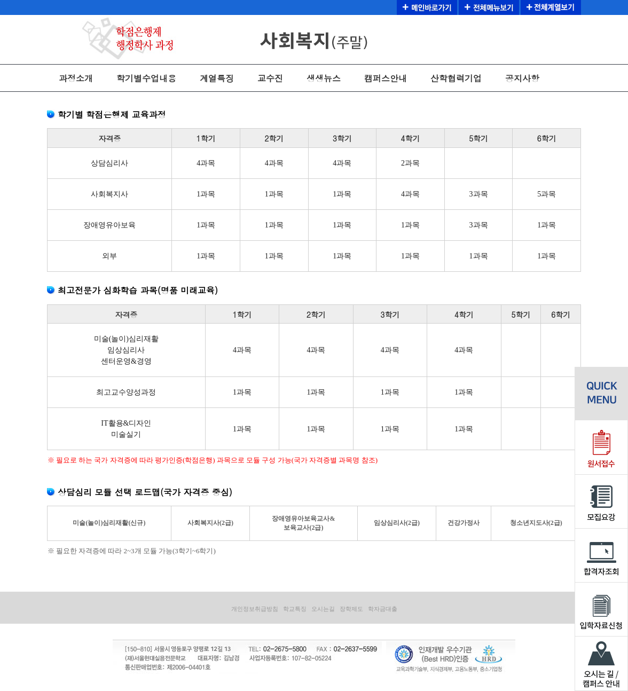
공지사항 (522, 78)
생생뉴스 (324, 78)
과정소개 (76, 78)
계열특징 (217, 78)
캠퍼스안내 (385, 78)
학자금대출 (382, 609)
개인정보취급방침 (254, 609)
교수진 (270, 78)
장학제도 (351, 609)
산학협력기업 (456, 78)
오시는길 (323, 609)
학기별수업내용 (146, 78)
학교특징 (295, 609)
